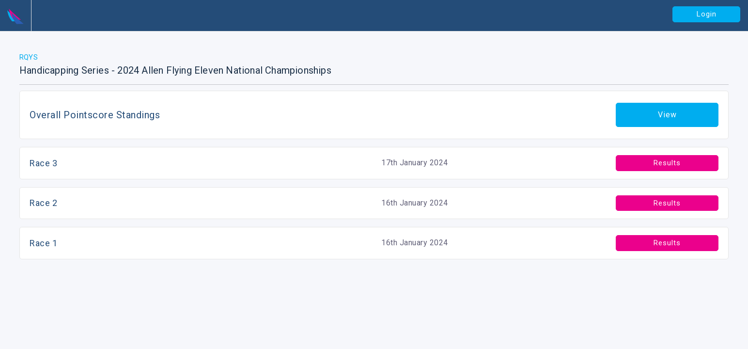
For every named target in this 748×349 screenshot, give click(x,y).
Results (667, 163)
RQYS (28, 57)
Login (707, 14)
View (667, 114)
